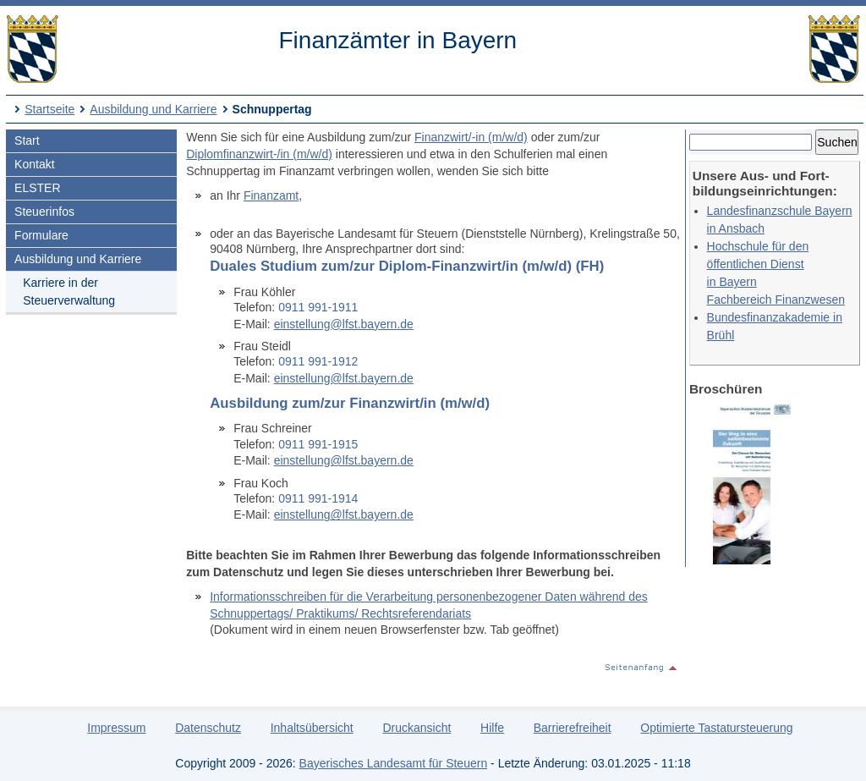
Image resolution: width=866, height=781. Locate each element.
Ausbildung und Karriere (153, 109)
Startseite (49, 109)
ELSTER (37, 188)
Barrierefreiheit (572, 727)
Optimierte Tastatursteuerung (716, 727)
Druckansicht (416, 727)
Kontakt (34, 164)
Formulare (41, 235)
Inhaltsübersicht (312, 727)
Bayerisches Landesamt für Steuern (393, 763)
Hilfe (492, 727)
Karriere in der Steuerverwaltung (69, 291)
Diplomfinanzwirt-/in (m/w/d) (259, 154)
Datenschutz (208, 727)
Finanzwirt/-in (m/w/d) (471, 137)
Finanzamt (271, 195)
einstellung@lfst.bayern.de (344, 324)
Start (27, 140)
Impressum (116, 727)
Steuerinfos (44, 211)
